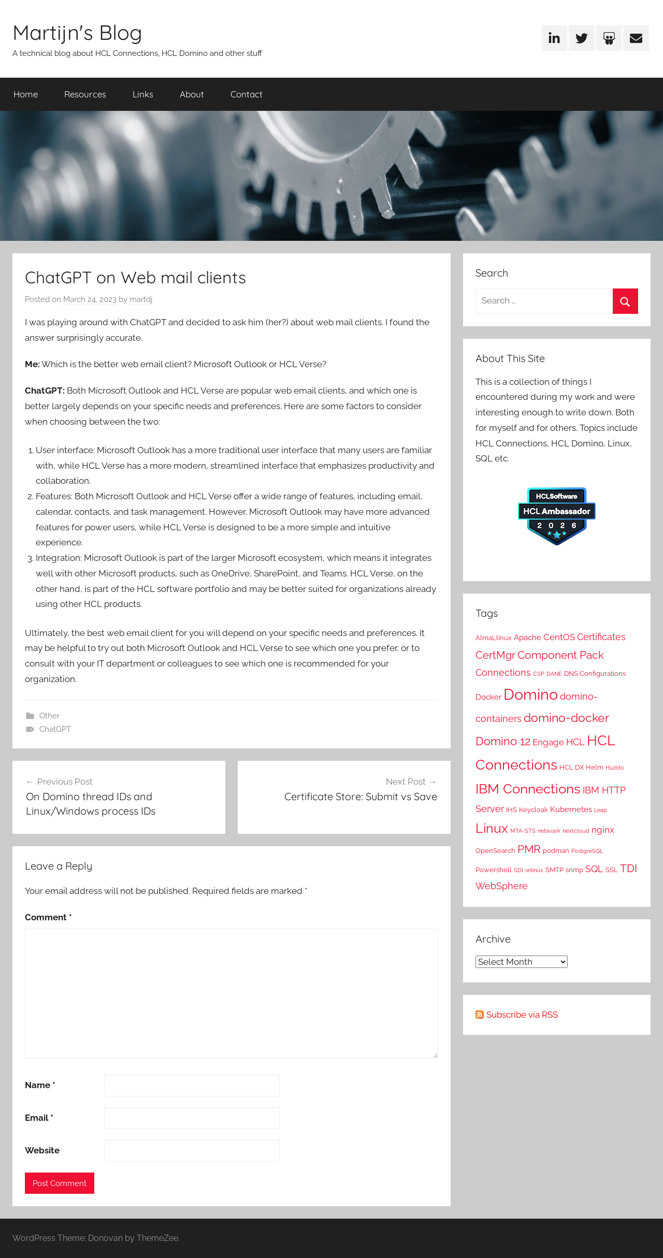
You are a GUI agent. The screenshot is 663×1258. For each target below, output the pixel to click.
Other (49, 715)
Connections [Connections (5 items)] (503, 672)
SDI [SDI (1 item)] (518, 870)
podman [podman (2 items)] (556, 850)
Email (39, 1117)
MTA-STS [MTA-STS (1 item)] (523, 831)
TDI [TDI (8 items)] (628, 868)
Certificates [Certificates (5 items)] (601, 636)
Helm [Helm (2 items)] (594, 767)
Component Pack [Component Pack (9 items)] (560, 654)
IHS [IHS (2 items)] (511, 809)
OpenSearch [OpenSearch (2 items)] (495, 850)
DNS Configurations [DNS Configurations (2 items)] (595, 673)
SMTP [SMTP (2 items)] (554, 869)
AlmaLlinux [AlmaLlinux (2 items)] (493, 637)
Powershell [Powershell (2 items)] (493, 869)
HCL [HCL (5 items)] (575, 741)
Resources (85, 94)
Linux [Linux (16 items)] (491, 828)
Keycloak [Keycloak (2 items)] (533, 809)
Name (40, 1085)
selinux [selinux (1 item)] (534, 870)
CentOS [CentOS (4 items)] (559, 637)
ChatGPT (55, 729)
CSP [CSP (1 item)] (538, 674)
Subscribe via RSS (522, 1014)
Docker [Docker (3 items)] (488, 697)
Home (25, 94)
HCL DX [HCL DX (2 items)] (571, 767)
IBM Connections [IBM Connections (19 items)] (528, 788)
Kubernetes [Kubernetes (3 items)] (571, 809)
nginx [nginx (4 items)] (603, 830)
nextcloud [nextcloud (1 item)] (576, 831)
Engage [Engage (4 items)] (548, 742)
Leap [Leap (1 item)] (600, 810)
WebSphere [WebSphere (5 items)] (501, 885)
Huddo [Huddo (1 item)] (615, 767)
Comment (48, 917)
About (192, 94)
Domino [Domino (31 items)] (530, 694)
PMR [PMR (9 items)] (529, 849)
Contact (246, 94)
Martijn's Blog (77, 32)
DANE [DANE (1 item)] (554, 674)
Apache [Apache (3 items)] (527, 637)
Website (42, 1150)
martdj (140, 299)
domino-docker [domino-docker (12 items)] (566, 718)
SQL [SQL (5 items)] (594, 868)
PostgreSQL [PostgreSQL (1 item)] (587, 851)
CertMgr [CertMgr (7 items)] (495, 655)
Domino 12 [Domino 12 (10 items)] (502, 741)
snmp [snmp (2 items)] (574, 869)
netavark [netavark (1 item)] (549, 831)
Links (143, 94)
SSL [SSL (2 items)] (612, 869)
